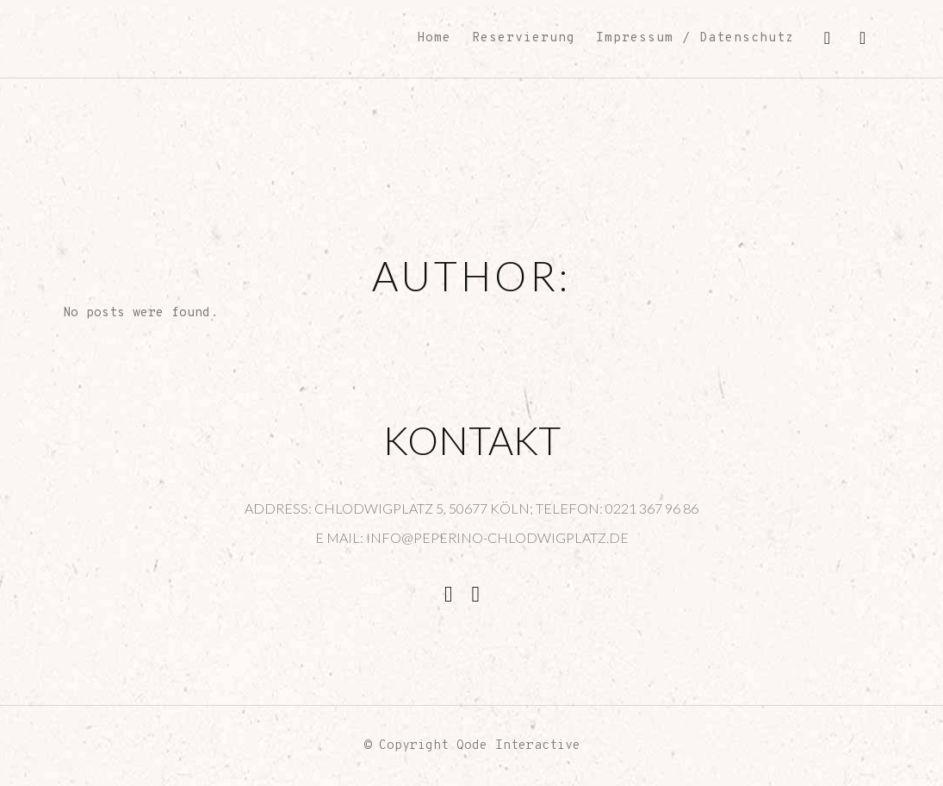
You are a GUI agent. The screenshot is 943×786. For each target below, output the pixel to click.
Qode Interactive (518, 746)
